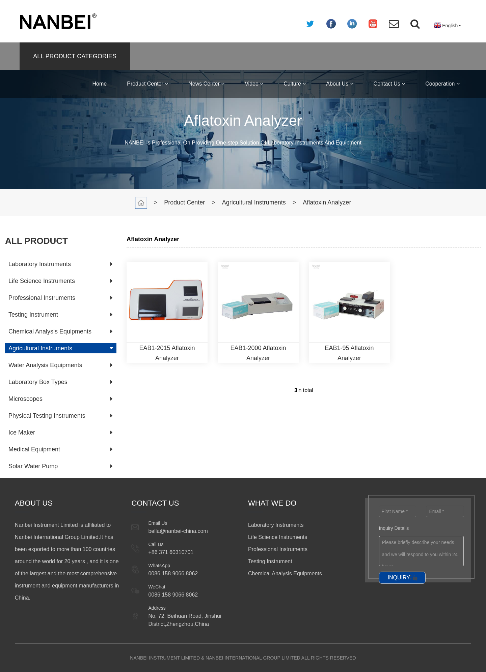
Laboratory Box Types (38, 382)
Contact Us (389, 84)
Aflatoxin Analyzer (327, 202)
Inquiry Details (394, 528)
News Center (206, 84)
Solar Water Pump (33, 466)
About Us (339, 84)
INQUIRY (399, 577)
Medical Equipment (34, 449)
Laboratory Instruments (39, 264)
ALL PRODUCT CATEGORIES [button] (74, 56)
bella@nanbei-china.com (178, 531)
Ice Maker (21, 432)
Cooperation (442, 84)
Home (99, 84)
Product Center (147, 84)
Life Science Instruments (41, 281)
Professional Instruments (41, 297)
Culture (295, 84)
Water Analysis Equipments (45, 365)
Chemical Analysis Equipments (49, 331)
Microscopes (25, 398)
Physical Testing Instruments (46, 415)
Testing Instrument (33, 314)
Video (254, 84)
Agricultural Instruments (254, 202)
